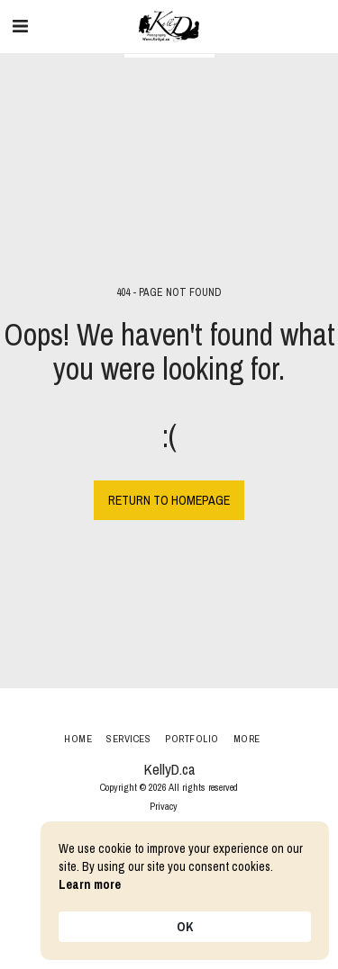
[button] (20, 25)
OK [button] (185, 927)
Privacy (164, 805)
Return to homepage (169, 500)
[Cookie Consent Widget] (185, 890)
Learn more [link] (90, 884)
